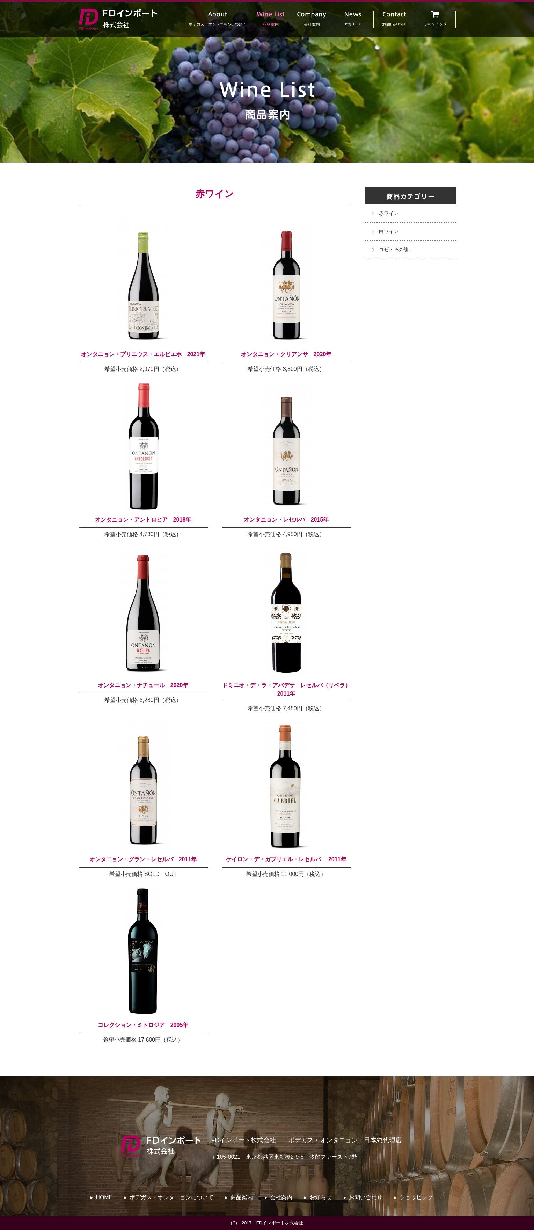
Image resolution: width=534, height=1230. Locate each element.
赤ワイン (388, 213)
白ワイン (388, 231)
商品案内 (242, 1197)
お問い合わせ (365, 1197)
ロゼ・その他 (393, 249)
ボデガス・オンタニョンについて (171, 1197)
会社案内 (281, 1197)
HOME (104, 1197)
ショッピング (416, 1197)
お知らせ (320, 1197)
